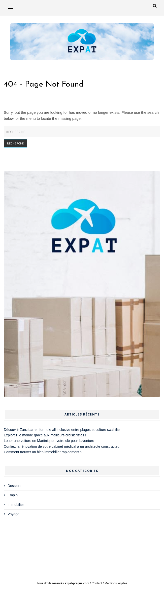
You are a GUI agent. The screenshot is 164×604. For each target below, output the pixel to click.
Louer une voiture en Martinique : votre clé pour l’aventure (49, 441)
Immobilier (16, 505)
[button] (10, 8)
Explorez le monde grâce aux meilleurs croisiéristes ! (45, 435)
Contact (97, 583)
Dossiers (14, 486)
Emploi (13, 495)
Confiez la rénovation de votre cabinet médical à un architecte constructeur (62, 446)
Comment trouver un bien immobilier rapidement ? (43, 452)
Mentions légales (116, 583)
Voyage (13, 514)
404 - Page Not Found (44, 85)
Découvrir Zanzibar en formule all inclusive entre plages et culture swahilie (62, 430)
